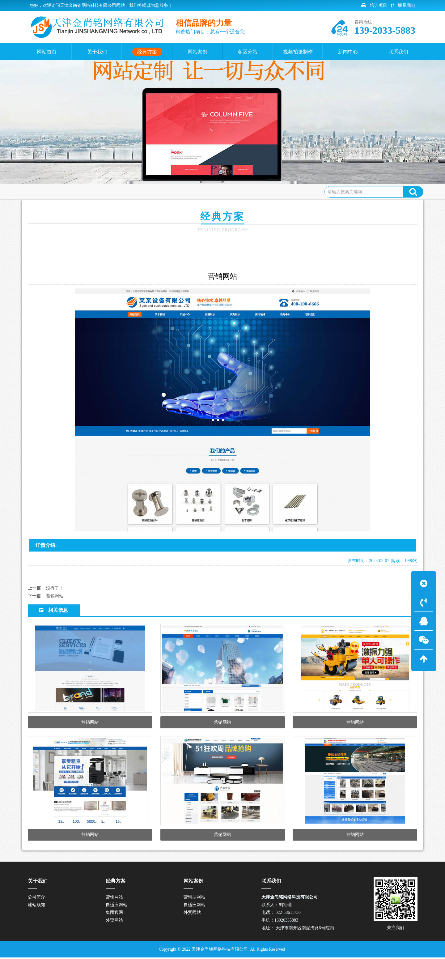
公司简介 (36, 898)
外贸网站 (282, 314)
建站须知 (36, 906)
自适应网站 (203, 314)
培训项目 (374, 5)
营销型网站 (194, 898)
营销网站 (108, 191)
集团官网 (244, 314)
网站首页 (57, 191)
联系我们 (403, 5)
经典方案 (83, 191)
